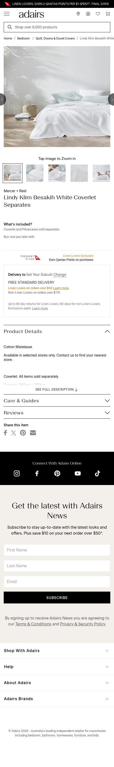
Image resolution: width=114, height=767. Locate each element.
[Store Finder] (78, 14)
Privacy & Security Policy (82, 624)
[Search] (10, 27)
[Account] (88, 14)
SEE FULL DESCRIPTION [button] (57, 390)
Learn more (61, 288)
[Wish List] (97, 14)
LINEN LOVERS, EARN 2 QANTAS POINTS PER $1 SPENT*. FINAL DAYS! (60, 4)
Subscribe (57, 598)
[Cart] (107, 14)
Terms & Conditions (33, 624)
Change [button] (60, 275)
